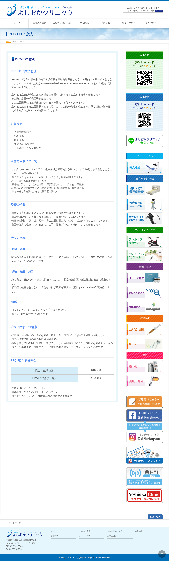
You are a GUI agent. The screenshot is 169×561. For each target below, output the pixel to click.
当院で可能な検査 (115, 531)
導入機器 (139, 531)
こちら (147, 66)
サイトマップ (15, 523)
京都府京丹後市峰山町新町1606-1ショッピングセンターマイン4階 (143, 9)
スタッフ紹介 (85, 536)
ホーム (54, 531)
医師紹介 (55, 536)
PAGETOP (155, 517)
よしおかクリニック (83, 557)
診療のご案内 (85, 531)
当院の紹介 (112, 536)
